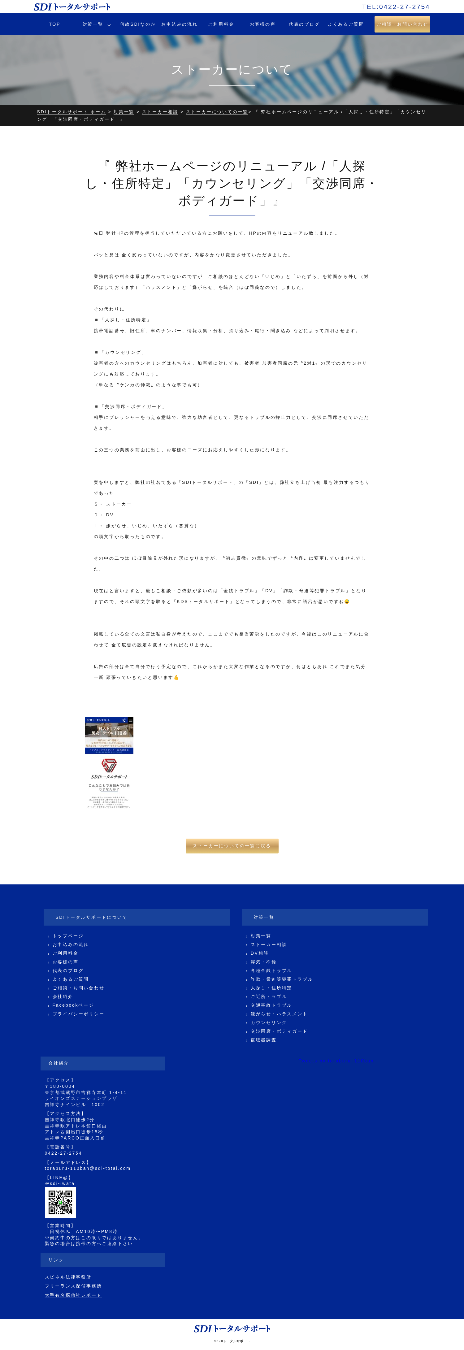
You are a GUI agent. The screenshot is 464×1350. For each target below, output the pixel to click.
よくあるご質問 (346, 24)
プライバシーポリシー (79, 1013)
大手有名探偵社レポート (73, 1295)
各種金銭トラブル (271, 970)
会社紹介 (63, 996)
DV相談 (260, 953)
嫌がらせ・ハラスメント (279, 1013)
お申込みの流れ (179, 24)
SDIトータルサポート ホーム (71, 111)
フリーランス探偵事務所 (73, 1285)
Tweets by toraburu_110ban (336, 1060)
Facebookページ (73, 1005)
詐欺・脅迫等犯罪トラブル (282, 979)
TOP (54, 24)
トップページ (68, 935)
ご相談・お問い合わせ (79, 987)
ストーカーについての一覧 (217, 111)
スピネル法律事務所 (68, 1276)
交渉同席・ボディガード (279, 1031)
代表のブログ (304, 24)
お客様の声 (263, 24)
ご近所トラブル (269, 996)
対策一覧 (93, 24)
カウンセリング (269, 1022)
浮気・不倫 (264, 961)
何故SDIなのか (138, 24)
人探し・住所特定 (271, 987)
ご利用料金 (221, 24)
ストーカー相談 (160, 111)
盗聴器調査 (264, 1039)
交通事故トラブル (271, 1005)
